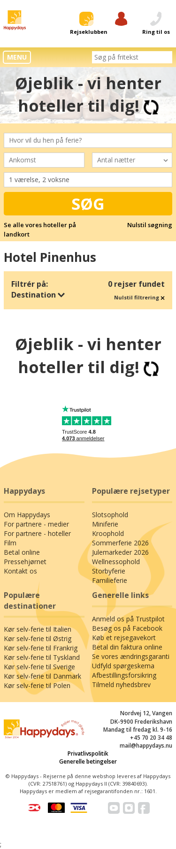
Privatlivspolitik (88, 753)
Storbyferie (108, 570)
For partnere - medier (36, 524)
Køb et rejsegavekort (124, 637)
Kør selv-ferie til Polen (37, 685)
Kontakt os (20, 570)
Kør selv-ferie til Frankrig (40, 647)
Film (10, 542)
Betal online (22, 552)
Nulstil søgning (149, 225)
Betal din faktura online (127, 646)
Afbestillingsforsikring (124, 675)
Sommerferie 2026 (120, 542)
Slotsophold (110, 514)
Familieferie (109, 580)
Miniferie (105, 524)
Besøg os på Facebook (127, 628)
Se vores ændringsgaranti (130, 656)
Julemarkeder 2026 (120, 552)
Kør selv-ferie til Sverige (39, 666)
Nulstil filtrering (139, 297)
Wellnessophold (116, 561)
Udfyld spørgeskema (123, 665)
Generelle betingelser (88, 761)
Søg (88, 203)
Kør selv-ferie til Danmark (42, 676)
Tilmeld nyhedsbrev (121, 684)
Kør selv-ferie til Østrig (37, 638)
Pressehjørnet (25, 561)
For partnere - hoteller (37, 533)
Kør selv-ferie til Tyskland (42, 657)
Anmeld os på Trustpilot (128, 618)
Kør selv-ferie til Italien (37, 629)
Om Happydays (27, 514)
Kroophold (108, 533)
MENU (17, 57)
